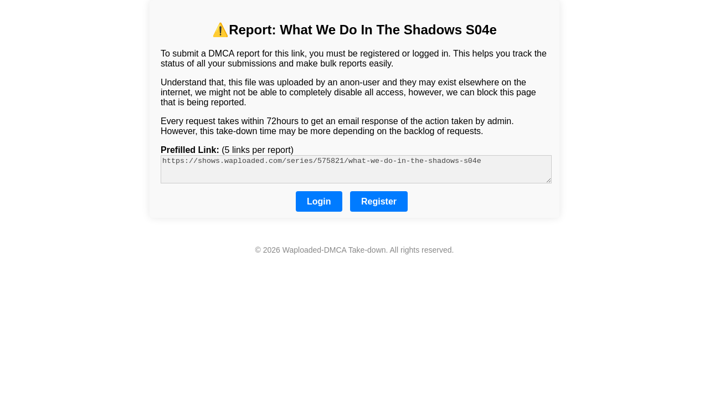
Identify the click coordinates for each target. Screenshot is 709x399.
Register (379, 206)
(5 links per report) (227, 150)
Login (319, 206)
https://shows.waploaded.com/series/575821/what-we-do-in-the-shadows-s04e (356, 171)
